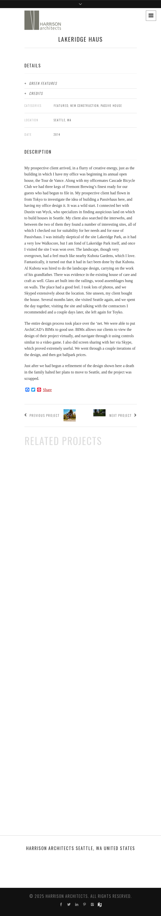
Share (47, 390)
